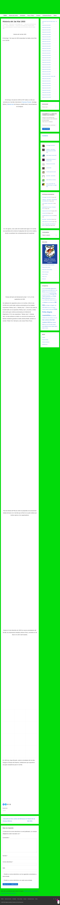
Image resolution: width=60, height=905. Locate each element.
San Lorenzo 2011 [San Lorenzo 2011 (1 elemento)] (54, 317)
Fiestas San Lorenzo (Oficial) (47, 269)
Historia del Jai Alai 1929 (46, 57)
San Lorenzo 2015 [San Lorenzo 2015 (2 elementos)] (48, 324)
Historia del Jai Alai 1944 (46, 83)
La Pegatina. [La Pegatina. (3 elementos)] (52, 305)
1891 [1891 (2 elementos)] (43, 288)
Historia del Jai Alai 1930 (46, 60)
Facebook (45, 135)
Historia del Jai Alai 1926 (46, 50)
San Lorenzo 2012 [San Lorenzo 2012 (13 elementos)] (47, 320)
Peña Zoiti (44, 278)
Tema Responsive (20, 902)
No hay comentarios (10, 25)
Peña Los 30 (44, 276)
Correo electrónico (7, 862)
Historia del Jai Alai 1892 (46, 27)
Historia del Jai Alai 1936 (46, 71)
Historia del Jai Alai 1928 (46, 55)
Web (4, 868)
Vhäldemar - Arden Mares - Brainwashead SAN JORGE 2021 (51, 151)
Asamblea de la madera (26, 25)
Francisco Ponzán (17, 27)
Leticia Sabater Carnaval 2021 (51, 155)
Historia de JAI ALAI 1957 (46, 97)
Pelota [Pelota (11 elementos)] (55, 309)
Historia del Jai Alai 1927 (46, 53)
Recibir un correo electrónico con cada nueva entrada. (18, 880)
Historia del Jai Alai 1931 (46, 62)
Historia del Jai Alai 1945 (46, 85)
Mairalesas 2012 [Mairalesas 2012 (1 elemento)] (49, 307)
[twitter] (54, 899)
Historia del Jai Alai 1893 (46, 29)
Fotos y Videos (30, 15)
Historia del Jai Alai (13, 15)
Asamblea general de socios (51, 171)
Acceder (43, 337)
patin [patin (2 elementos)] (53, 309)
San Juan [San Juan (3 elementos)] (52, 315)
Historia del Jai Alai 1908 (46, 36)
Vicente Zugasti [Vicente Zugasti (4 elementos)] (51, 326)
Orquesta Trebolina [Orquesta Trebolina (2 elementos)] (48, 309)
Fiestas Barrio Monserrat (8, 27)
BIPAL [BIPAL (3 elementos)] (52, 290)
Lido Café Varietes (24, 27)
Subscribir (46, 128)
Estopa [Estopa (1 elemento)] (51, 296)
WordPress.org (44, 344)
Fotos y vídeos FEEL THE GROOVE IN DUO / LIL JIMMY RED (51, 185)
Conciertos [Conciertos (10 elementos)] (47, 296)
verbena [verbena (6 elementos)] (46, 326)
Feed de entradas (45, 339)
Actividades (22, 15)
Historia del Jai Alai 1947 (46, 90)
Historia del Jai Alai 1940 (46, 78)
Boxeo (33, 25)
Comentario (6, 837)
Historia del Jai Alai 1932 (46, 64)
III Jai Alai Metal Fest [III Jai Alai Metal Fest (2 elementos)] (50, 302)
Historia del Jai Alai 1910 (46, 39)
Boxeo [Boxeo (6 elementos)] (43, 291)
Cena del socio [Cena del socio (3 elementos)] (53, 291)
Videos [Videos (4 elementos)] (55, 326)
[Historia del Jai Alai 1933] (18, 24)
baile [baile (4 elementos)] (47, 288)
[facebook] (55, 899)
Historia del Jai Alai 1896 (46, 34)
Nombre (5, 855)
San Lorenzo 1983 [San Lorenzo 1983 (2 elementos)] (49, 317)
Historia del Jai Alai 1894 (46, 32)
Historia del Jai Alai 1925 (46, 48)
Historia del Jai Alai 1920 (46, 46)
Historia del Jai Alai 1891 (46, 25)
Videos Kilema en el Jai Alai (51, 179)
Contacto (38, 15)
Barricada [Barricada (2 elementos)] (45, 290)
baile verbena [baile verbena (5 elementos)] (51, 288)
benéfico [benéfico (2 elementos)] (49, 290)
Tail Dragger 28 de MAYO (50, 145)
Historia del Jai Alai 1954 (46, 92)
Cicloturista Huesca (47, 15)
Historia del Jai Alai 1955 (46, 94)
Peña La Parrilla (45, 274)
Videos (55, 15)
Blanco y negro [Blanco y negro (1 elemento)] (55, 290)
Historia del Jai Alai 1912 (46, 41)
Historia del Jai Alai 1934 (46, 69)
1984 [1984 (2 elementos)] (45, 288)
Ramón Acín (11, 104)
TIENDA (5, 15)
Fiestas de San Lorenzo (46, 267)
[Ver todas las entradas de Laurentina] (5, 24)
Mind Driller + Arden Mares (50, 175)
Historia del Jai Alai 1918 (46, 43)
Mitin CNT (30, 27)
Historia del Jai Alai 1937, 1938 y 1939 (48, 76)
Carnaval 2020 (48, 167)
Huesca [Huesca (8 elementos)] (45, 302)
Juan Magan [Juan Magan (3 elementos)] (47, 305)
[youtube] (57, 899)
